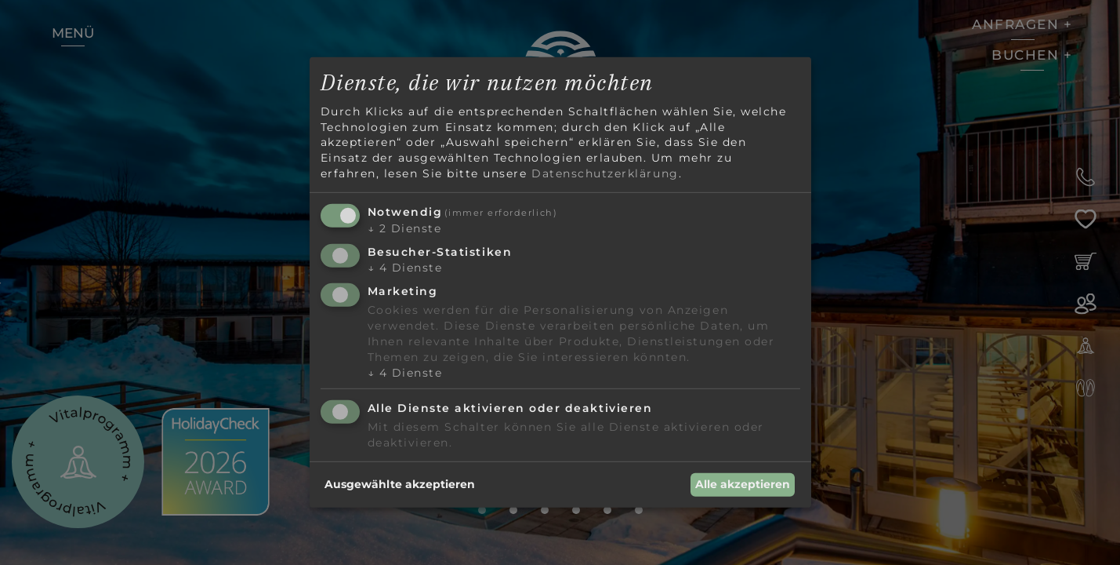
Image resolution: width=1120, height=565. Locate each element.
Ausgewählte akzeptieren (399, 484)
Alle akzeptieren (742, 484)
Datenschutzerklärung (605, 173)
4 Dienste (405, 268)
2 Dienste (405, 228)
